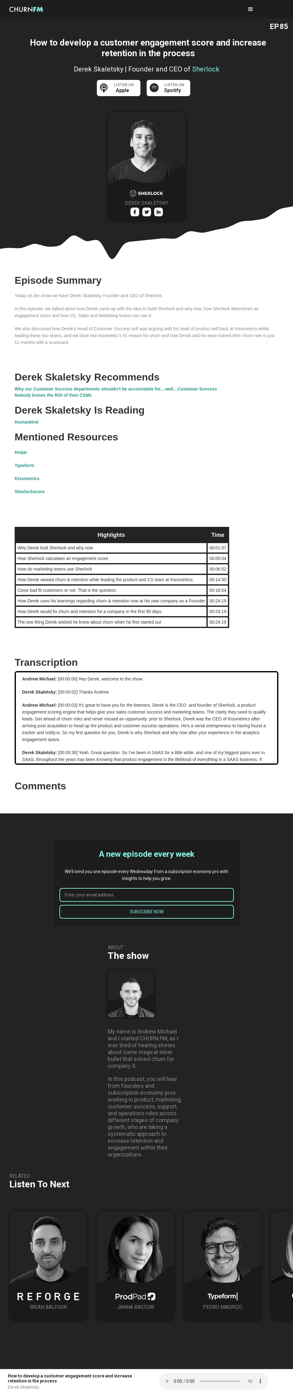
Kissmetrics (27, 478)
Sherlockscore (30, 491)
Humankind (26, 422)
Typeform (24, 465)
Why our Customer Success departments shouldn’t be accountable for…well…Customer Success (116, 388)
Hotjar (21, 452)
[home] (28, 9)
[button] (250, 9)
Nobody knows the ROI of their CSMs (53, 395)
